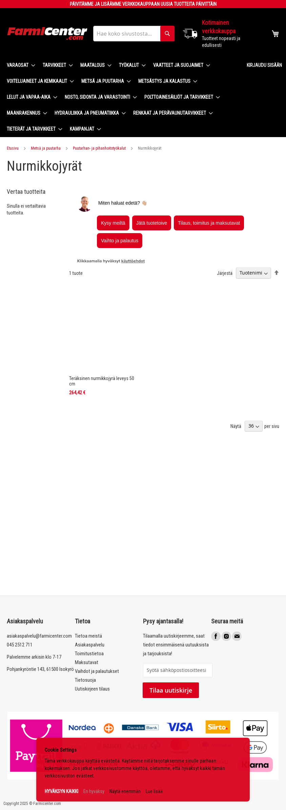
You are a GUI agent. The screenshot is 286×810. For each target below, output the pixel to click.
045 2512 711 (20, 645)
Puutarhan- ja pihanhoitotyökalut (99, 148)
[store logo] (47, 33)
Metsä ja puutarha (46, 148)
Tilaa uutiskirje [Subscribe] (170, 690)
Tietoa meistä (88, 636)
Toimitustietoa (89, 654)
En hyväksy (93, 791)
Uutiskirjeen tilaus (92, 689)
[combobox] (134, 33)
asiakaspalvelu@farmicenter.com (39, 636)
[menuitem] (19, 65)
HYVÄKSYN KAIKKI (61, 791)
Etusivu (13, 148)
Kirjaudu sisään (264, 65)
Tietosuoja (85, 680)
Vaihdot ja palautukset (97, 671)
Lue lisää (154, 791)
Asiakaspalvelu (89, 645)
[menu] (121, 97)
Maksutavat (86, 662)
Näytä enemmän (125, 791)
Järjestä (224, 273)
